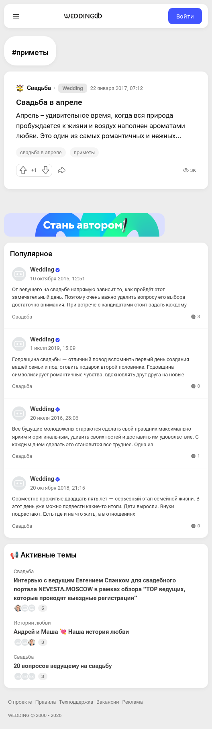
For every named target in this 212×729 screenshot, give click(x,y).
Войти (185, 16)
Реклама (132, 702)
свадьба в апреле (41, 152)
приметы (84, 152)
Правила (45, 702)
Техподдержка (76, 702)
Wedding (72, 88)
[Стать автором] (106, 225)
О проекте (20, 702)
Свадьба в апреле (49, 102)
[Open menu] (16, 16)
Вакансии (107, 702)
